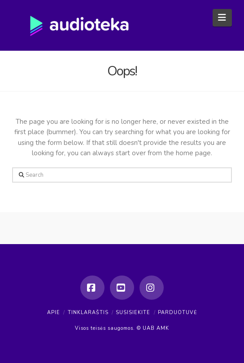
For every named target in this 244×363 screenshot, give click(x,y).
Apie (53, 312)
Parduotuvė (177, 312)
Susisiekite (133, 312)
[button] (222, 17)
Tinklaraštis (88, 312)
